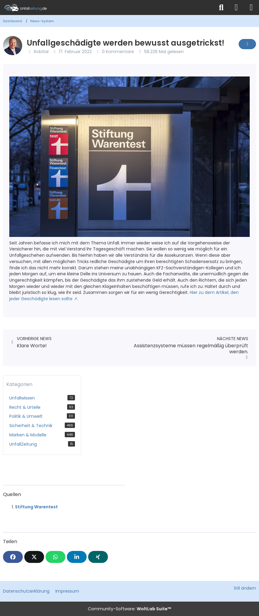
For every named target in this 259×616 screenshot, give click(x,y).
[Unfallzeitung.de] (107, 7)
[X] (34, 557)
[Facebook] (13, 557)
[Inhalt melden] (247, 44)
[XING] (98, 557)
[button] (77, 557)
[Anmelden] (236, 7)
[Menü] (251, 7)
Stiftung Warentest (36, 507)
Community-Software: (129, 609)
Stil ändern (245, 588)
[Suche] (221, 7)
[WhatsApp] (55, 557)
